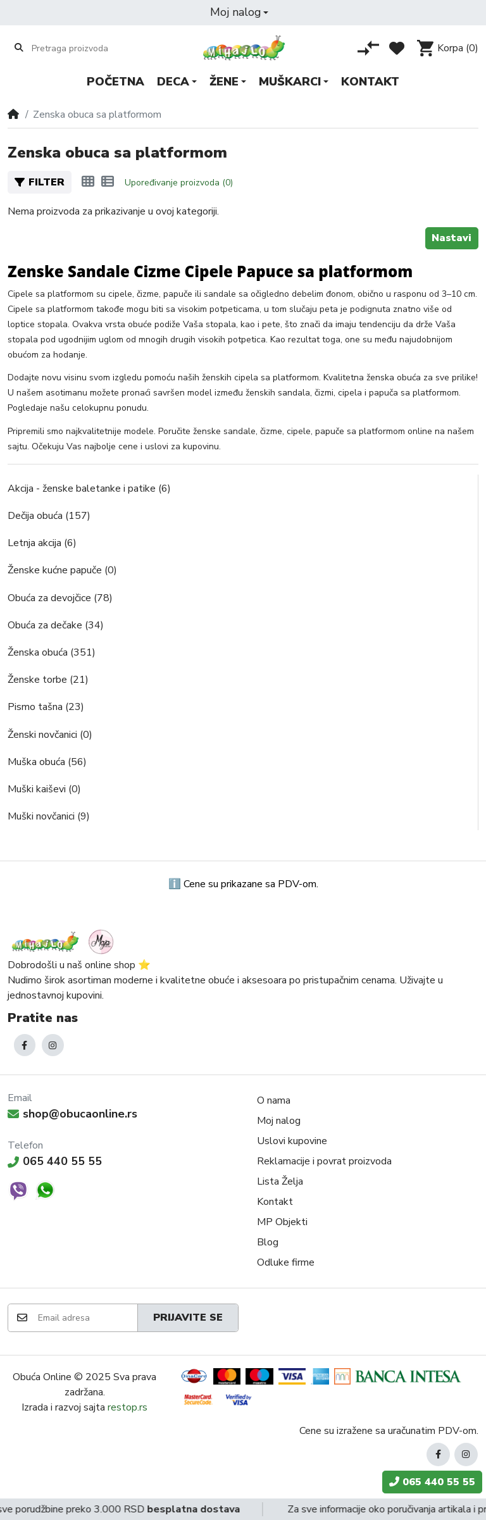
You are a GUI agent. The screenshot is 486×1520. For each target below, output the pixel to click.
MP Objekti (282, 1222)
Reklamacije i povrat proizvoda (324, 1161)
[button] (239, 12)
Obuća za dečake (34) (56, 625)
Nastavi (451, 238)
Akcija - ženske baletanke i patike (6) (89, 488)
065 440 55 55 (55, 1161)
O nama (273, 1100)
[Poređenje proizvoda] (368, 48)
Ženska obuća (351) (52, 652)
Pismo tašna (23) (46, 707)
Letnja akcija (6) (42, 543)
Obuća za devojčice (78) (60, 598)
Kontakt (275, 1202)
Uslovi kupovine (292, 1141)
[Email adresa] (87, 1317)
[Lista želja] (396, 48)
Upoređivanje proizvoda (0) (179, 183)
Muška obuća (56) (47, 762)
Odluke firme (286, 1262)
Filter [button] (40, 182)
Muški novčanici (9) (49, 816)
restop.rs (127, 1407)
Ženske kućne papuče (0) (62, 570)
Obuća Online (42, 1377)
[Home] (13, 114)
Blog (267, 1242)
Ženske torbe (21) (48, 680)
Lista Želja (280, 1181)
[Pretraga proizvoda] (80, 48)
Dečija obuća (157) (49, 516)
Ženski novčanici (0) (50, 735)
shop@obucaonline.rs (72, 1113)
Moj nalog (279, 1121)
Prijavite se (188, 1317)
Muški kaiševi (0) (44, 789)
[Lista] (107, 182)
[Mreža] (88, 182)
